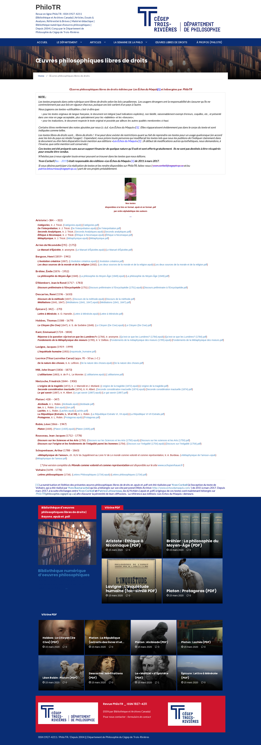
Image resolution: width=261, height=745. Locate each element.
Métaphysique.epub (77, 238)
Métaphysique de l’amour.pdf (51, 458)
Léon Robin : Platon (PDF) (60, 678)
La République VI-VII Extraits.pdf (147, 414)
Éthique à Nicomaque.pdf (119, 235)
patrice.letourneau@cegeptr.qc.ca (57, 168)
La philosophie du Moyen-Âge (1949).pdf (148, 276)
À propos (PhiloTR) (209, 42)
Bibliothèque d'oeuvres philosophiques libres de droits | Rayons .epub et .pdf (63, 512)
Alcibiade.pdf (86, 404)
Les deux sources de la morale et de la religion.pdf (181, 264)
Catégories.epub (72, 225)
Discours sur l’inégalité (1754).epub (145, 443)
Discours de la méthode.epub (88, 299)
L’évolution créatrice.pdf (110, 261)
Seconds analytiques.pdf (117, 231)
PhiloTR (48, 7)
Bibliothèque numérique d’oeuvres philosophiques (64, 573)
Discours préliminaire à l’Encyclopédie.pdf (165, 287)
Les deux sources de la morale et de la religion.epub (126, 264)
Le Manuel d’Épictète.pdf (119, 249)
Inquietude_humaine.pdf (82, 351)
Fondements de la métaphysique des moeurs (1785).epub (140, 340)
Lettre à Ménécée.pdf (111, 313)
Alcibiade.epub (70, 404)
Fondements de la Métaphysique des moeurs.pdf (198, 340)
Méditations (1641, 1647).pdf (115, 302)
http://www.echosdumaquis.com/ (171, 487)
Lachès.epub (67, 410)
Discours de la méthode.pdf (120, 299)
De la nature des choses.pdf (128, 363)
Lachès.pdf (81, 410)
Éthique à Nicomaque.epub (89, 235)
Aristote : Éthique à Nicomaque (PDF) (124, 543)
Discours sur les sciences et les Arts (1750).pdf (165, 440)
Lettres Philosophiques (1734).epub (91, 474)
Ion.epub (60, 407)
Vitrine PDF (112, 508)
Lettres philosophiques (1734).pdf (129, 474)
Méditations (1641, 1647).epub (82, 302)
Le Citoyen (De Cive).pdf (138, 325)
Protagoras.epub (73, 417)
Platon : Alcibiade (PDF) (151, 642)
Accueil (42, 42)
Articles (95, 42)
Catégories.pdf (90, 225)
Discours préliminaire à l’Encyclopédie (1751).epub (115, 287)
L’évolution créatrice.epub (83, 261)
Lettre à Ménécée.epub (86, 313)
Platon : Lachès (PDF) (196, 642)
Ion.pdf (70, 407)
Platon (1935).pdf (85, 429)
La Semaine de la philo (128, 42)
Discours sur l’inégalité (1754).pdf (183, 443)
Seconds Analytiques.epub (89, 231)
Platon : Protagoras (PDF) (192, 591)
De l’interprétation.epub (84, 228)
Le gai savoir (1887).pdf (115, 392)
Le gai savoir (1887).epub (87, 392)
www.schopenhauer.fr (170, 465)
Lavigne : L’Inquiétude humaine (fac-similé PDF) (131, 589)
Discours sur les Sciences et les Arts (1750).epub (113, 440)
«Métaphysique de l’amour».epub (198, 455)
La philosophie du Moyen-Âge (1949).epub (102, 276)
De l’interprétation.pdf (109, 228)
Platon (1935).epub (64, 429)
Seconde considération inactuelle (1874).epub (120, 389)
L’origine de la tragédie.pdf (153, 386)
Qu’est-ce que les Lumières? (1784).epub (141, 336)
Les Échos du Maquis (125, 141)
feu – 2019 (61, 160)
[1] (137, 127)
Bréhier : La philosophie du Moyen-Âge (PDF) (192, 543)
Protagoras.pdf (91, 417)
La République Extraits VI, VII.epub (110, 414)
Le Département (67, 42)
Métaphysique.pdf (99, 238)
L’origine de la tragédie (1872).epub (119, 386)
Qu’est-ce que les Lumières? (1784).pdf (185, 336)
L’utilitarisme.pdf (114, 374)
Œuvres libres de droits (171, 42)
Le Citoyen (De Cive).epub (109, 325)
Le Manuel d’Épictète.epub (90, 249)
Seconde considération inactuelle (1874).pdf (169, 389)
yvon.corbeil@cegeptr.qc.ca (167, 165)
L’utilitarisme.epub (94, 374)
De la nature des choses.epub (96, 363)
